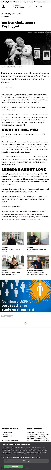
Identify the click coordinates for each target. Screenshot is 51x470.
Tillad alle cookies (13, 466)
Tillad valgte (26, 461)
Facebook (5, 217)
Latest (17, 5)
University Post (6, 2)
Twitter (6, 219)
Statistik (28, 457)
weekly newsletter (25, 214)
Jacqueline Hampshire (8, 87)
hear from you (34, 211)
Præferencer (18, 457)
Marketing (36, 457)
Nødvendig (8, 457)
